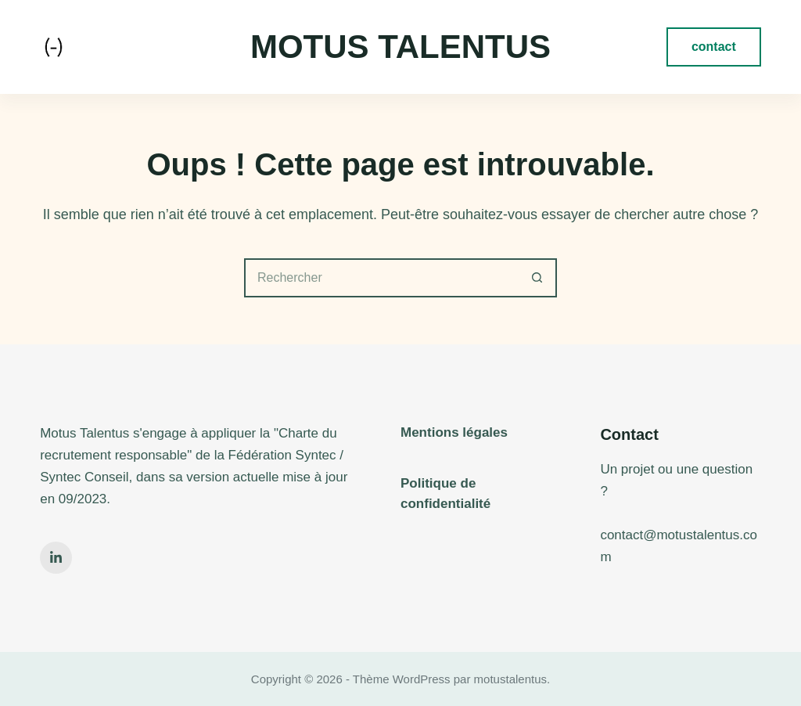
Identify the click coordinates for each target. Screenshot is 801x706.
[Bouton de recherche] (537, 277)
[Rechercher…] (381, 277)
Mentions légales (454, 432)
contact (713, 46)
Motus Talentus (400, 46)
